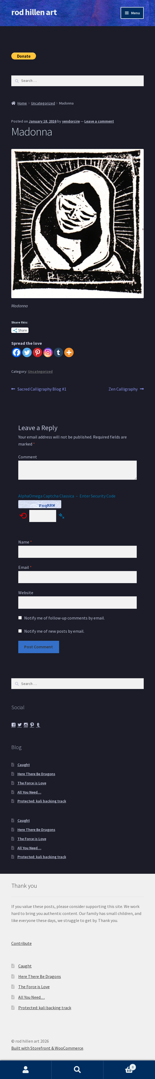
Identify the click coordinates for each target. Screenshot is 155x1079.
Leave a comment (99, 121)
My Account (26, 1070)
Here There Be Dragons (36, 773)
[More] (69, 352)
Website (25, 592)
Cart (119, 1066)
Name (25, 542)
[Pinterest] (37, 352)
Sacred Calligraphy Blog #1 (41, 389)
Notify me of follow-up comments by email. (64, 618)
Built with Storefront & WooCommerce (47, 1048)
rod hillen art (34, 12)
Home (22, 103)
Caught (23, 764)
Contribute (21, 943)
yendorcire (71, 121)
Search (77, 1070)
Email (25, 567)
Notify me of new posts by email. (54, 631)
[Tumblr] (58, 352)
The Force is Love (31, 783)
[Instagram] (48, 352)
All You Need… (29, 792)
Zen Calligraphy (123, 389)
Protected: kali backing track (41, 801)
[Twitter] (27, 352)
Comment (27, 457)
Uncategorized (43, 103)
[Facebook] (16, 352)
